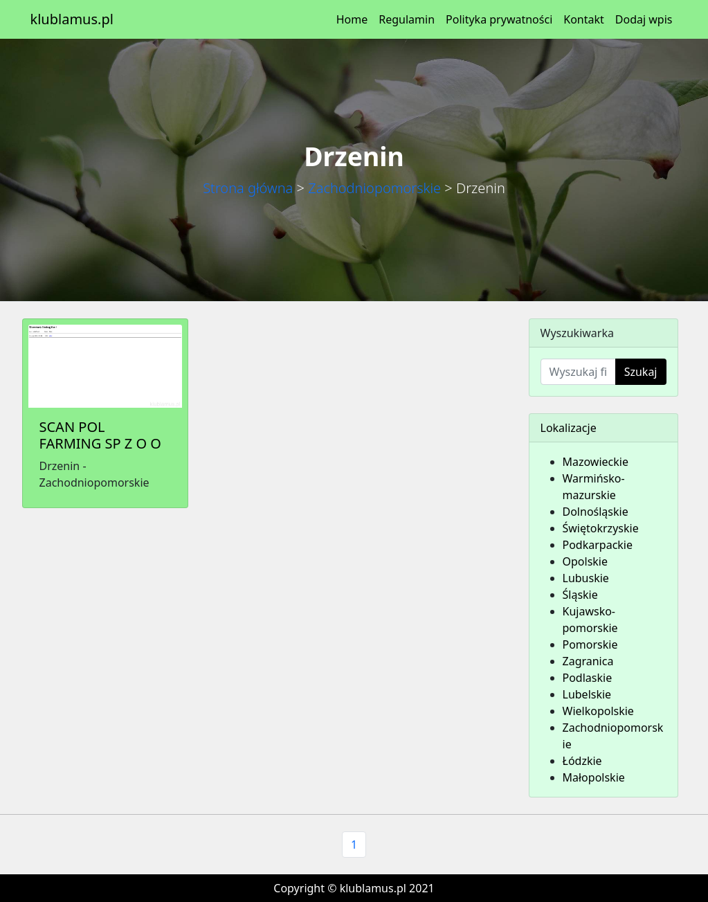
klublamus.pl (72, 19)
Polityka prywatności (499, 19)
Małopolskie (594, 777)
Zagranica (588, 661)
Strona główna (248, 188)
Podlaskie (587, 677)
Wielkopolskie (598, 711)
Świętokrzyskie (601, 528)
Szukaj (640, 371)
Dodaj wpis (644, 19)
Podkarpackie (598, 544)
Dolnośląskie (595, 511)
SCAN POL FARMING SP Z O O (100, 435)
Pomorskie (590, 644)
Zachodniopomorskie (374, 188)
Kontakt (583, 19)
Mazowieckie (595, 461)
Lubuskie (586, 578)
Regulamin (407, 19)
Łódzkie (582, 760)
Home (352, 19)
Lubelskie (587, 694)
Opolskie (585, 561)
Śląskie (580, 594)
